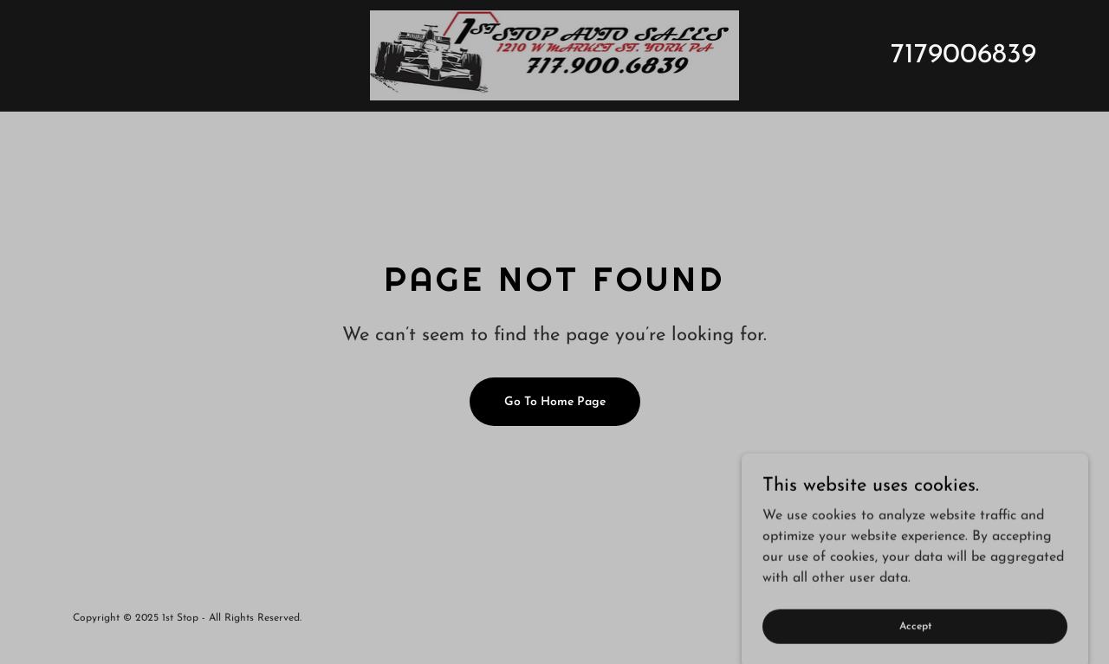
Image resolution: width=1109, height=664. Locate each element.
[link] (554, 54)
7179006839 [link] (963, 55)
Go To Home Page (555, 402)
